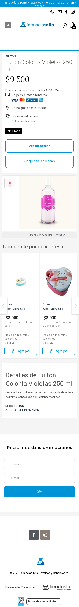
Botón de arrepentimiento (43, 601)
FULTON (19, 405)
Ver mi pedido (40, 146)
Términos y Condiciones (53, 573)
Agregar (20, 351)
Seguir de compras (39, 161)
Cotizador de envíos (24, 121)
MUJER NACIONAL (30, 410)
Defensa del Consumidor (20, 587)
